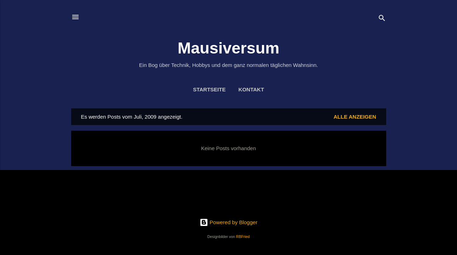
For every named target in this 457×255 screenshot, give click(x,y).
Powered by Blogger (228, 222)
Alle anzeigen (354, 117)
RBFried (243, 236)
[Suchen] (382, 19)
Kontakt (251, 89)
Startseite (209, 89)
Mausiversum (229, 48)
